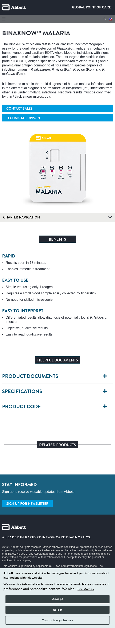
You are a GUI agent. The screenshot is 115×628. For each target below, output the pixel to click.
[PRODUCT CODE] (107, 406)
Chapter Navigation (57, 217)
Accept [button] (57, 599)
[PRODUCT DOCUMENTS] (107, 376)
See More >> (86, 589)
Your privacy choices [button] (57, 620)
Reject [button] (57, 609)
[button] (105, 19)
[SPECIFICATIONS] (107, 391)
